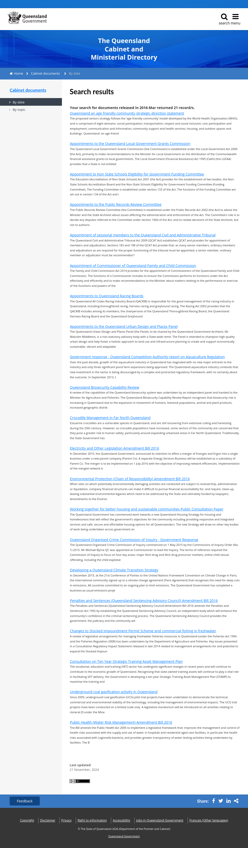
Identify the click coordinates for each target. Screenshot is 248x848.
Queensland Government (124, 836)
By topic (19, 109)
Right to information (92, 820)
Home (18, 73)
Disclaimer (47, 820)
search (224, 19)
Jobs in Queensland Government (159, 820)
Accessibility (121, 820)
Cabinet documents (45, 73)
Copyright (27, 820)
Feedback (25, 801)
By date (18, 102)
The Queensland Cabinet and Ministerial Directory (124, 48)
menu (235, 19)
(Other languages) (208, 820)
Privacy (66, 820)
